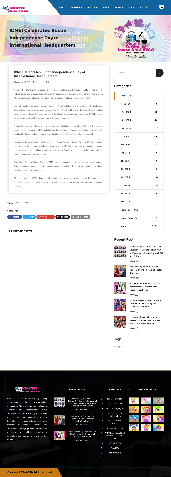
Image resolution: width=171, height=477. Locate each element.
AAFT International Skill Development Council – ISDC (115, 435)
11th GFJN (139, 104)
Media (131, 7)
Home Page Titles (139, 210)
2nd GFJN (139, 144)
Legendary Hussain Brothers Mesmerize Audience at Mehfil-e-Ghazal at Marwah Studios (145, 320)
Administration (115, 453)
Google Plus (45, 217)
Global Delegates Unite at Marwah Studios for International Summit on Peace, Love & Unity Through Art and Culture (82, 402)
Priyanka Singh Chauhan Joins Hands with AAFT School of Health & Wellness (146, 270)
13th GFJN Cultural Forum (115, 422)
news (139, 226)
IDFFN (106, 7)
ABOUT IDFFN (115, 443)
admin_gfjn (38, 82)
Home (50, 7)
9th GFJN (139, 201)
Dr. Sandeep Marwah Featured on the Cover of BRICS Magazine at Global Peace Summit (145, 303)
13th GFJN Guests (115, 428)
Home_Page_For (139, 218)
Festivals (76, 7)
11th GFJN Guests (115, 399)
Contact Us (146, 7)
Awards (118, 7)
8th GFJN (139, 193)
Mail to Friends (80, 217)
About (62, 7)
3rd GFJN (139, 153)
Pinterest (62, 217)
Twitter (29, 217)
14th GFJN (139, 128)
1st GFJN (139, 136)
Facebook (14, 217)
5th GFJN (139, 169)
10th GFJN (139, 95)
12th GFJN (139, 112)
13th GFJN (139, 120)
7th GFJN (139, 185)
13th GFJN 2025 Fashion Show (115, 414)
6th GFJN (139, 177)
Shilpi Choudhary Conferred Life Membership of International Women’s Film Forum (145, 286)
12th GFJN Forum (114, 404)
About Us (115, 448)
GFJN (29, 472)
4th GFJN (139, 161)
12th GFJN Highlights (115, 408)
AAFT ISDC (92, 7)
